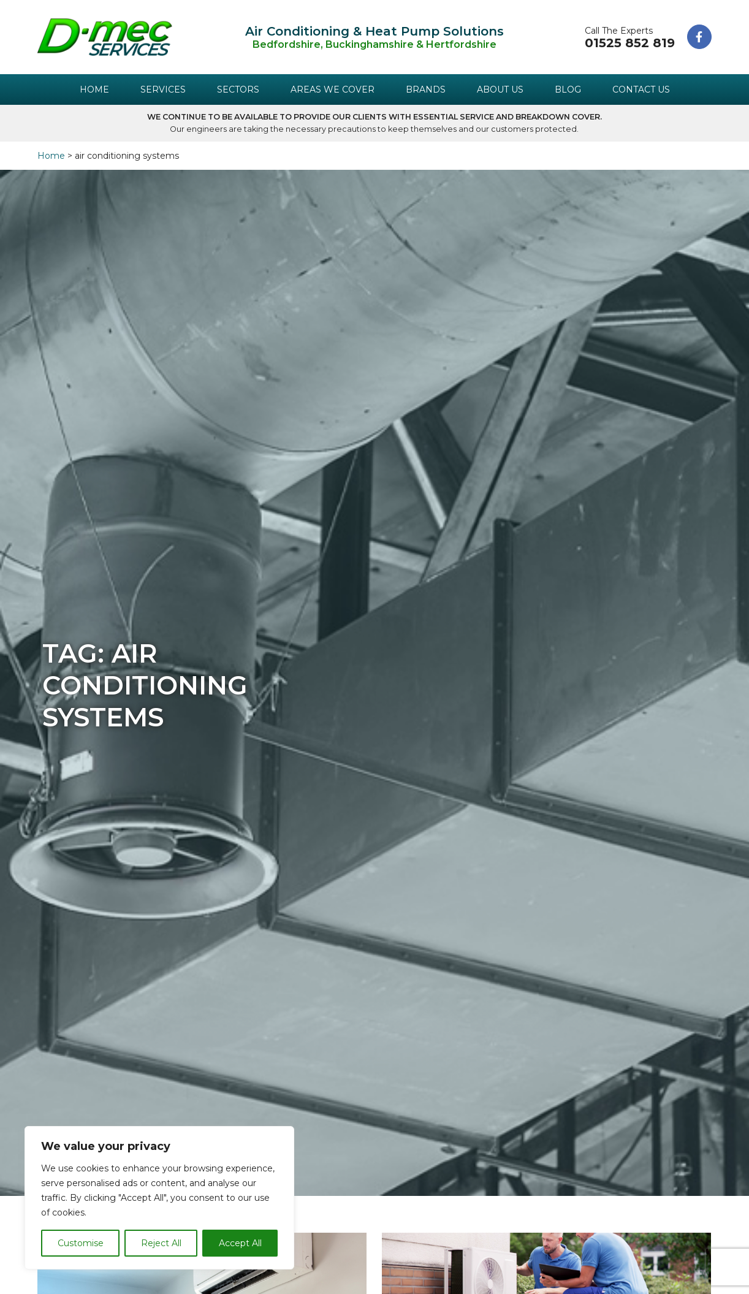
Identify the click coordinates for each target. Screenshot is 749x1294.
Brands (426, 89)
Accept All (240, 1243)
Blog (568, 89)
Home (94, 89)
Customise (81, 1243)
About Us (500, 89)
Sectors (238, 89)
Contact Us (641, 89)
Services (163, 89)
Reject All (161, 1243)
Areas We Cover (332, 89)
